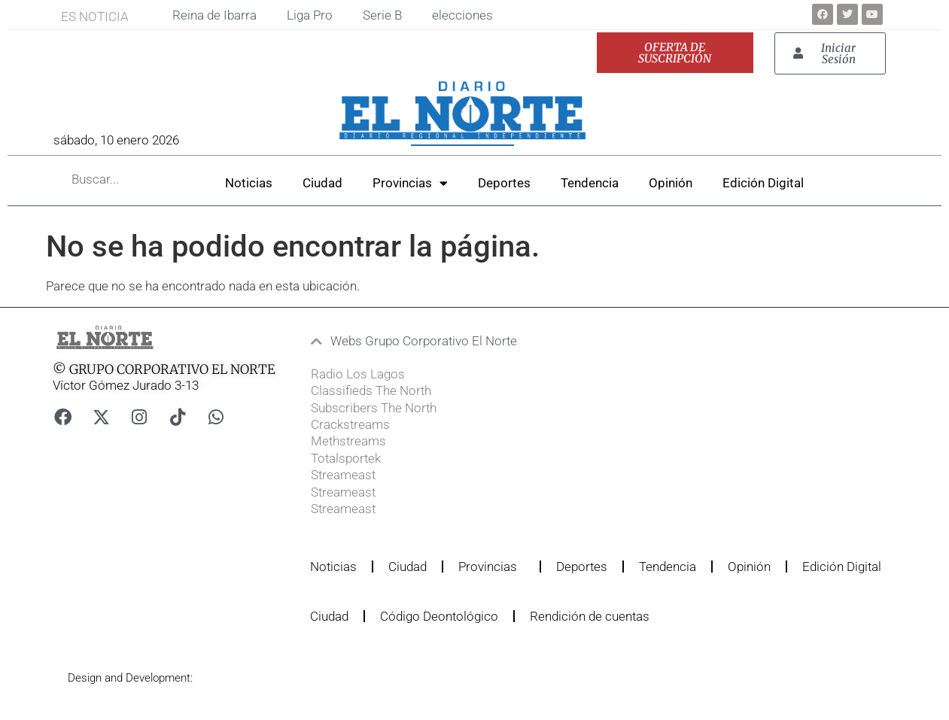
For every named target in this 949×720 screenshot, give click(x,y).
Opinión (670, 182)
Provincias (410, 183)
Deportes (504, 182)
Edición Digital (763, 182)
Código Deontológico (439, 616)
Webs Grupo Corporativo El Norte (423, 340)
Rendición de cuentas (589, 616)
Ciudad (322, 182)
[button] (448, 341)
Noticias (248, 182)
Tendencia (590, 182)
